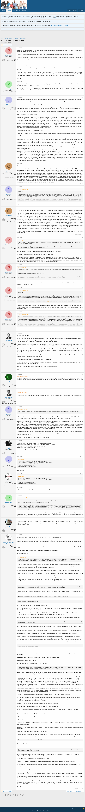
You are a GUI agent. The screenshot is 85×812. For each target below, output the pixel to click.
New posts (3, 12)
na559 (8, 448)
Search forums (9, 12)
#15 (82, 440)
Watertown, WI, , (12, 386)
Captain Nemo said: (22, 189)
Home (3, 10)
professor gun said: (22, 240)
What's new (15, 10)
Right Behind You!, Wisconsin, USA (9, 346)
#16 (82, 456)
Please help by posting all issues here (64, 17)
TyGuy (8, 526)
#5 (82, 186)
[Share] (81, 48)
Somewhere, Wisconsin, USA (10, 177)
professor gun (8, 89)
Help (77, 808)
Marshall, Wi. (13, 453)
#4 (82, 163)
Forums (9, 10)
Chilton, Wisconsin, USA (11, 109)
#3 (82, 97)
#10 (82, 311)
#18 (82, 495)
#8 (82, 264)
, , (15, 94)
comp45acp (9, 381)
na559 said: (20, 459)
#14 (82, 406)
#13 (82, 389)
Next (10, 44)
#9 (82, 287)
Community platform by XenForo (42, 810)
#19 (82, 519)
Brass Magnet (8, 340)
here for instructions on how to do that (59, 25)
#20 (82, 534)
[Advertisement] (26, 34)
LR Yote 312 (9, 481)
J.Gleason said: (21, 267)
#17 (82, 473)
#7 (82, 237)
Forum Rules (13, 29)
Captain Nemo (8, 170)
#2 (82, 81)
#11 (82, 333)
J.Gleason (8, 104)
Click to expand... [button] (50, 200)
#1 (82, 47)
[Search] (81, 10)
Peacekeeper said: (22, 409)
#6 (82, 208)
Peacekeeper (4, 42)
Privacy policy (72, 808)
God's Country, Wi (12, 486)
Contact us (59, 808)
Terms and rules (65, 808)
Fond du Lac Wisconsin (11, 60)
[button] (19, 10)
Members (23, 10)
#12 (82, 374)
